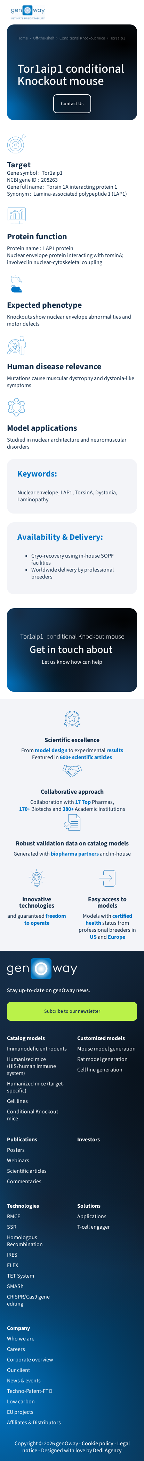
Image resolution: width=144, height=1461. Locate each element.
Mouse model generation (106, 1048)
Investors (88, 1139)
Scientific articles (27, 1171)
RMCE (13, 1216)
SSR (11, 1226)
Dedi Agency (107, 1450)
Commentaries (24, 1181)
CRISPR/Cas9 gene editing (29, 1300)
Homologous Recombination (25, 1241)
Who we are (20, 1338)
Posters (16, 1150)
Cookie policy (97, 1443)
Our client (18, 1370)
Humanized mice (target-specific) (35, 1087)
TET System (20, 1275)
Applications (91, 1216)
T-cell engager (93, 1226)
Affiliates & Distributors (34, 1422)
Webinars (18, 1160)
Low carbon (21, 1401)
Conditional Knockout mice (33, 1115)
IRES (12, 1254)
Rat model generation (102, 1059)
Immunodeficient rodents (37, 1048)
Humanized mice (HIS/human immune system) (32, 1066)
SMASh (15, 1286)
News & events (24, 1380)
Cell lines (17, 1101)
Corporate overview (30, 1359)
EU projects (20, 1412)
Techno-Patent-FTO (30, 1391)
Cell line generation (99, 1069)
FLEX (12, 1265)
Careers (16, 1349)
